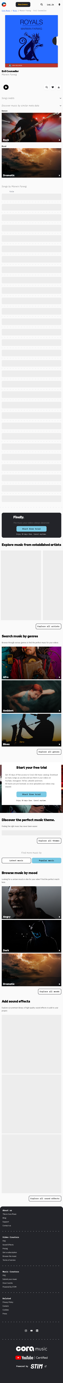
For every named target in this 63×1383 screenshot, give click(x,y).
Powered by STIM (9, 1287)
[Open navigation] (59, 4)
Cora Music (6, 11)
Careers (6, 1306)
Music (15, 11)
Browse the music (9, 1256)
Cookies (6, 1310)
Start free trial (31, 529)
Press (5, 1314)
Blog (4, 1218)
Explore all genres (49, 752)
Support (6, 1222)
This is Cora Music (9, 1214)
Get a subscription (10, 1252)
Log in (50, 4)
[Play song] (31, 41)
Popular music (46, 860)
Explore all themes (49, 841)
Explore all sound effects (45, 1198)
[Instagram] (26, 1330)
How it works (8, 1283)
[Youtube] (31, 1330)
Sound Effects (8, 1245)
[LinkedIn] (37, 1330)
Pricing (5, 1248)
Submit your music (10, 1279)
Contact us (7, 1226)
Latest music (16, 860)
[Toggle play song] (6, 87)
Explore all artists (49, 626)
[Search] (42, 4)
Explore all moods (50, 992)
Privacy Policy (8, 1302)
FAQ (4, 1241)
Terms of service (9, 1260)
